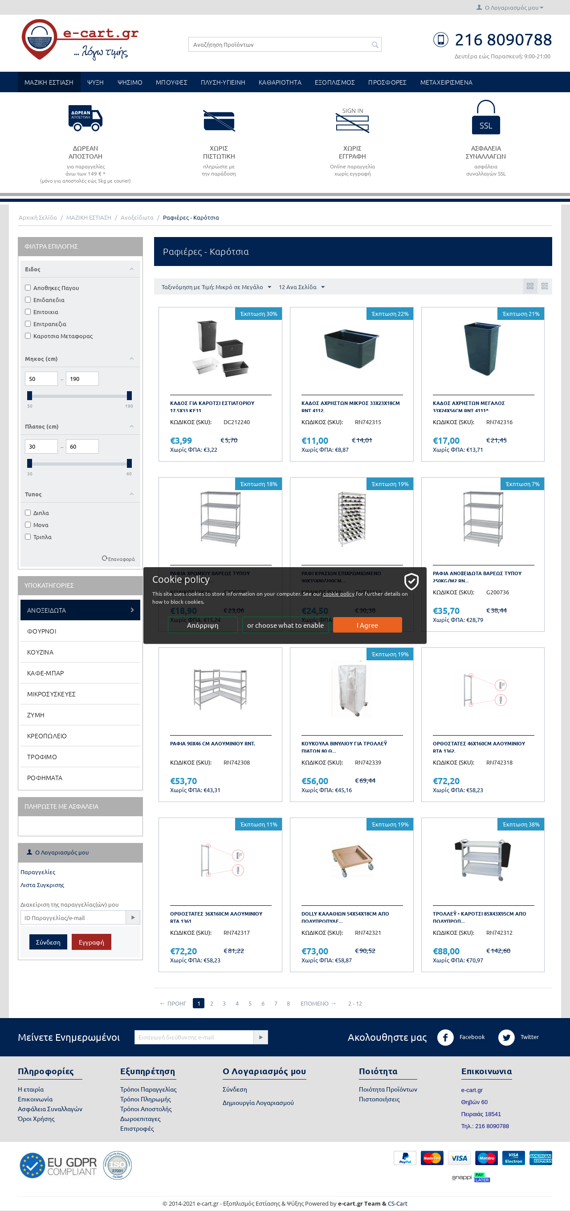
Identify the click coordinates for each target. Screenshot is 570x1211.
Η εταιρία (31, 1089)
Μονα (37, 524)
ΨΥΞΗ (95, 82)
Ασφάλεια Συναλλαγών (50, 1109)
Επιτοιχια (41, 311)
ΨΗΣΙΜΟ (130, 82)
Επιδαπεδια (45, 299)
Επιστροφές (137, 1128)
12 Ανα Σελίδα (302, 287)
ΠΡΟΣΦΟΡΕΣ (387, 82)
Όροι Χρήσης (36, 1118)
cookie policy (342, 593)
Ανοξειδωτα (46, 610)
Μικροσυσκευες (51, 693)
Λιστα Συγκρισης (42, 884)
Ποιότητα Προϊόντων (388, 1089)
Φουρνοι (41, 630)
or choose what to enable (285, 625)
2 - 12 (355, 1003)
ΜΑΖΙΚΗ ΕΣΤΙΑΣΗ (49, 82)
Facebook (461, 1037)
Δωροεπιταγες (140, 1118)
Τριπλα (38, 536)
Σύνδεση (48, 942)
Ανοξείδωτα (137, 217)
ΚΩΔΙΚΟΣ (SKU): (191, 421)
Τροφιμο (42, 756)
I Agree (368, 625)
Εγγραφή (91, 942)
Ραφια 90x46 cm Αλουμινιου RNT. (212, 743)
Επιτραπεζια (45, 323)
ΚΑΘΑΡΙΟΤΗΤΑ (280, 82)
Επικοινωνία (35, 1099)
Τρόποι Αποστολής (145, 1109)
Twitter (518, 1037)
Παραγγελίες (37, 872)
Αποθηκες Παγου (52, 287)
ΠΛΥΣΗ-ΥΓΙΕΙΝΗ (223, 82)
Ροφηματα (44, 777)
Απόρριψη (203, 625)
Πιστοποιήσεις (379, 1099)
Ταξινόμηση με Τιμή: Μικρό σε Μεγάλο (216, 287)
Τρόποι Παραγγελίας (148, 1089)
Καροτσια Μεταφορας (59, 336)
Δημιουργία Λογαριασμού (258, 1102)
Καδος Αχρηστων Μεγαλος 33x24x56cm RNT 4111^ (469, 406)
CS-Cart (397, 1203)
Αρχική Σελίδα (38, 217)
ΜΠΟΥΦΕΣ (171, 82)
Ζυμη (36, 714)
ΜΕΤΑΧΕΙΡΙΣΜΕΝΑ (446, 82)
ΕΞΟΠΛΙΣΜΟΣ (335, 82)
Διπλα (37, 512)
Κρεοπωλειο (47, 735)
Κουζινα (40, 651)
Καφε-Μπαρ (45, 672)
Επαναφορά (121, 558)
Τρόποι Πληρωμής (145, 1099)
